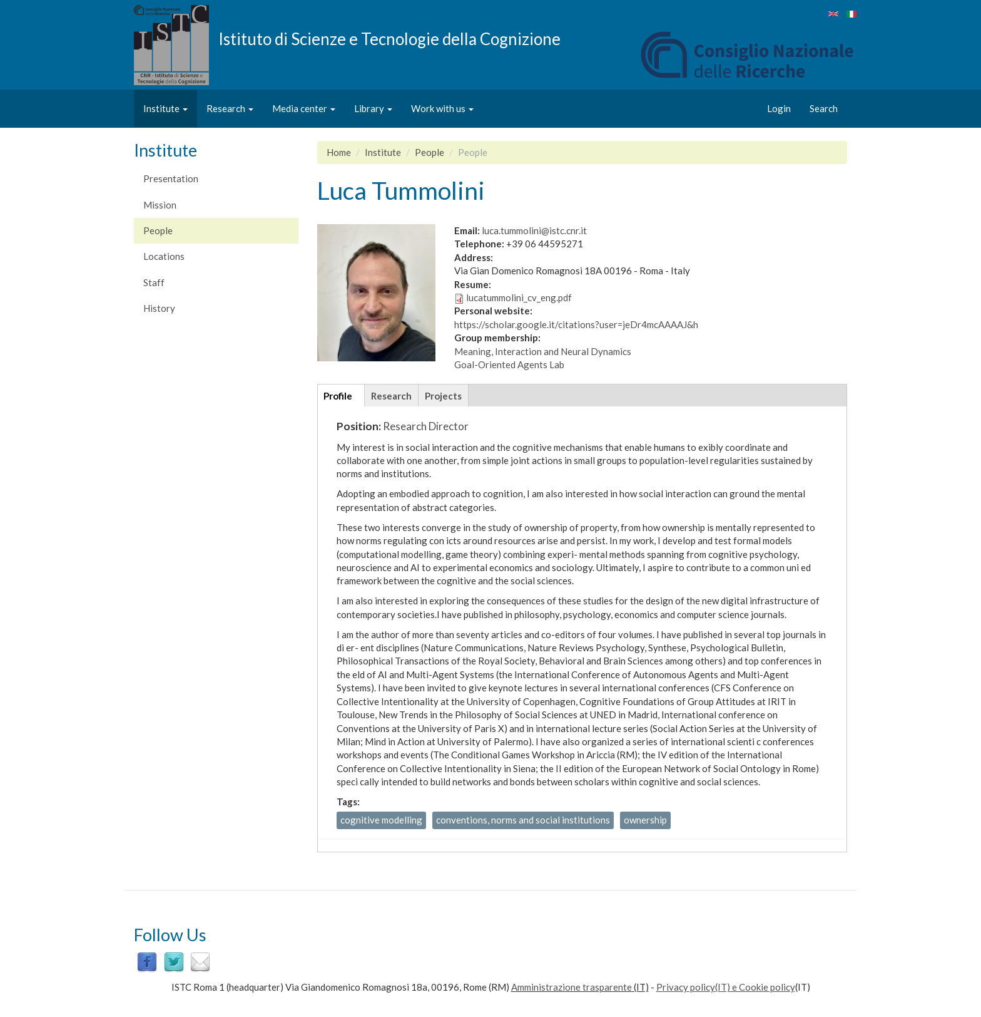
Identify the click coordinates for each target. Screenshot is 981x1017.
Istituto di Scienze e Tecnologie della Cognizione (389, 38)
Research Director (426, 426)
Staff (154, 282)
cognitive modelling (381, 819)
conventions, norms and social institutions (523, 819)
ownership (645, 819)
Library (373, 108)
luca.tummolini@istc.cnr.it (534, 230)
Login (779, 108)
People (158, 230)
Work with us (442, 108)
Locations (164, 256)
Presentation (170, 178)
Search (824, 108)
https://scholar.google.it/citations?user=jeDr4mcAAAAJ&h (576, 324)
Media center (303, 108)
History (159, 308)
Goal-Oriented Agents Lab (509, 364)
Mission (159, 204)
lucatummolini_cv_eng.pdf (519, 297)
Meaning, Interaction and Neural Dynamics (542, 351)
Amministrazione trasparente (571, 987)
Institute (165, 108)
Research (229, 108)
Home (339, 152)
